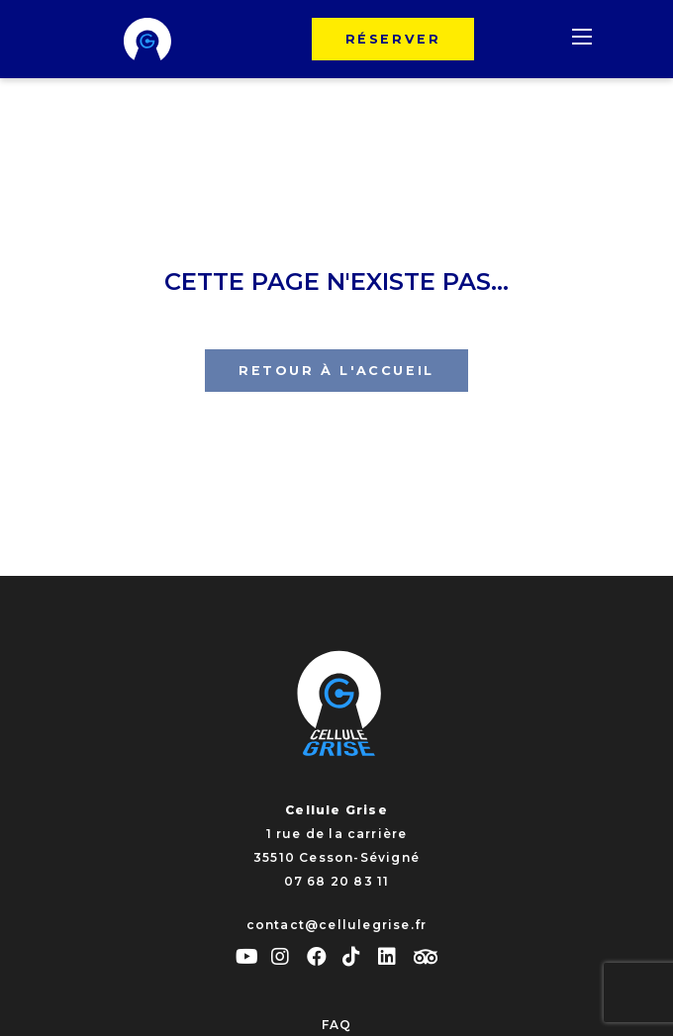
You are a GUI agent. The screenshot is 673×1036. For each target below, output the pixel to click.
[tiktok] (360, 957)
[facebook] (324, 957)
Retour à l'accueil (336, 370)
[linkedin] (396, 957)
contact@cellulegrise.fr (337, 924)
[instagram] (289, 957)
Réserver (393, 39)
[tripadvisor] (425, 957)
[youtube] (253, 957)
